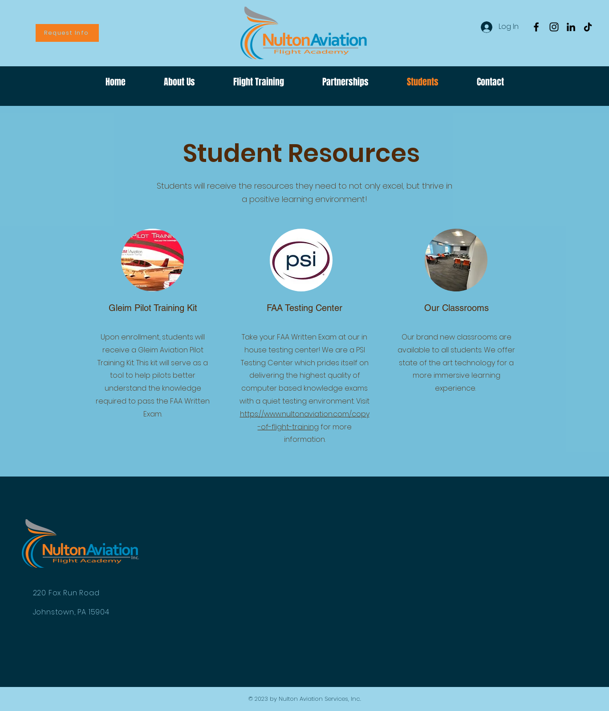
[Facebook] (536, 27)
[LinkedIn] (571, 27)
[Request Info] (67, 33)
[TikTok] (588, 27)
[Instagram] (554, 27)
